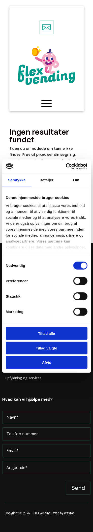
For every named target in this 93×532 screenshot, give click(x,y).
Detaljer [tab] (47, 180)
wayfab (69, 513)
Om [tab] (76, 180)
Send (78, 488)
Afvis (46, 362)
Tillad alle (46, 333)
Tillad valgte (46, 348)
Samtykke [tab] (17, 180)
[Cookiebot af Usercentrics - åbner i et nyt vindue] (66, 166)
